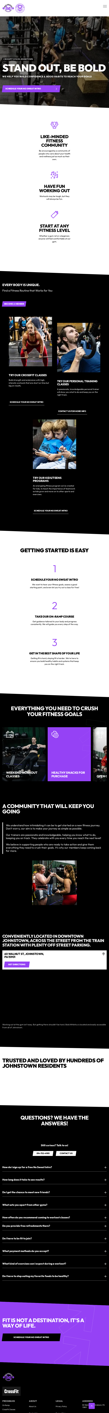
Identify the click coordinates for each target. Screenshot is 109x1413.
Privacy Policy (61, 1406)
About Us (32, 1406)
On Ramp (5, 1405)
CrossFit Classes (8, 1409)
